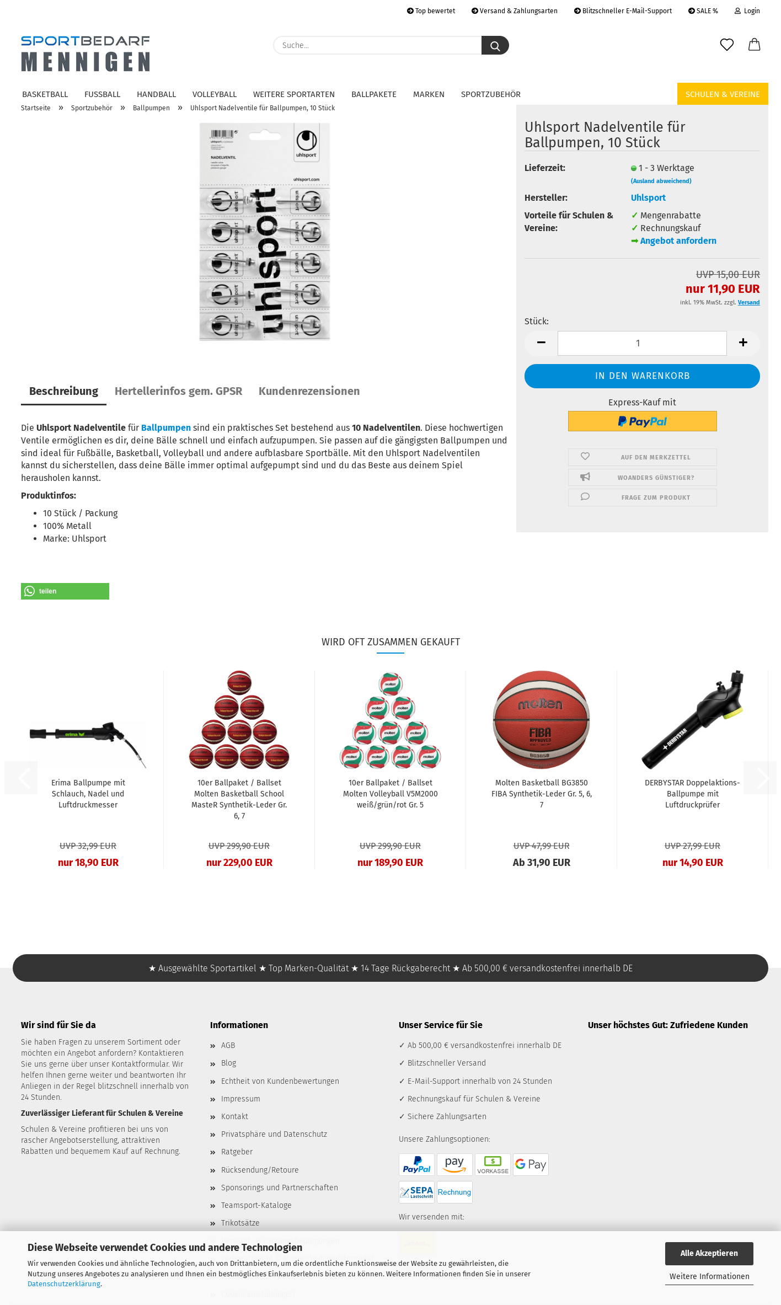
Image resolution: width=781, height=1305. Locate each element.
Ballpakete (374, 94)
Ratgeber (237, 1152)
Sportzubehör (491, 94)
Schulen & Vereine (723, 94)
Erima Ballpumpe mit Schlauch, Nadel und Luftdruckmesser (88, 794)
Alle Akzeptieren (709, 1253)
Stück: (537, 321)
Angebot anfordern (678, 241)
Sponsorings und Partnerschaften (279, 1187)
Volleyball (214, 94)
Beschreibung (63, 391)
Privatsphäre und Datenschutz (274, 1134)
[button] (754, 45)
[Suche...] (495, 45)
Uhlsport (648, 197)
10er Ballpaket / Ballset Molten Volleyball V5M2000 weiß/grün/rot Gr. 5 (390, 794)
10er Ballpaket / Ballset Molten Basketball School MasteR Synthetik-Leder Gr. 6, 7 (239, 799)
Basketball (45, 94)
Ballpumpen (166, 427)
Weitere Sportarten (294, 94)
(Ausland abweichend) (661, 181)
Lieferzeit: (545, 168)
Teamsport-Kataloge (256, 1205)
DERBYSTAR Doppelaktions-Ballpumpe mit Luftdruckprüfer (692, 794)
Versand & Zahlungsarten (515, 11)
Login (747, 11)
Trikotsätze (240, 1223)
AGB (228, 1045)
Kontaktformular (139, 1064)
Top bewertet (431, 11)
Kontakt (234, 1116)
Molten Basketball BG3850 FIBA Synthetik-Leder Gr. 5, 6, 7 (541, 794)
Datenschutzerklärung (64, 1284)
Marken (429, 94)
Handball (156, 94)
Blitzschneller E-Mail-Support (623, 11)
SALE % (703, 11)
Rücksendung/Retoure (260, 1170)
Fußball (102, 94)
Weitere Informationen (710, 1276)
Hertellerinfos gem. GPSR (178, 391)
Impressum (240, 1099)
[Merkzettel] (727, 45)
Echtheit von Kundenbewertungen (280, 1081)
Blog (228, 1063)
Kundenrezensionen (309, 391)
